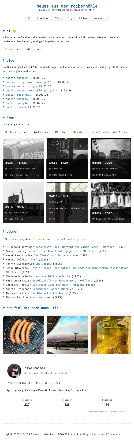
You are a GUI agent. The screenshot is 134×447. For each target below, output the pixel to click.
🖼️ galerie (81, 132)
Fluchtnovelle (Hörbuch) (49, 293)
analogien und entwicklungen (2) (30, 90)
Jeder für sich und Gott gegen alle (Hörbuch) (62, 251)
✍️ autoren (46, 239)
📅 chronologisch (16, 132)
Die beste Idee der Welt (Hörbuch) (58, 285)
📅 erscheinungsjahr (18, 239)
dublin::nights (17, 99)
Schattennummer (40, 297)
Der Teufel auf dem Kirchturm (56, 255)
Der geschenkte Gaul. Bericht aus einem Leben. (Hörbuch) (72, 247)
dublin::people (17, 103)
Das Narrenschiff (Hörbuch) (49, 276)
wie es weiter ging (20, 86)
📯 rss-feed (12, 49)
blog (69, 18)
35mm (57, 18)
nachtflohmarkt (17, 78)
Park (34, 260)
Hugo (86, 434)
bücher (83, 18)
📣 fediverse (36, 49)
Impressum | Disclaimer (106, 434)
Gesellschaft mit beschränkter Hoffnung (62, 281)
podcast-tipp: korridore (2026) (29, 82)
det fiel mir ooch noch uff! (32, 308)
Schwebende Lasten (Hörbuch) (53, 289)
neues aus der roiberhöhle (67, 6)
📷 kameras (42, 132)
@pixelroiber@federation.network (46, 373)
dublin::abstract (18, 95)
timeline (42, 18)
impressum (100, 18)
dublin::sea (14, 107)
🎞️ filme (61, 132)
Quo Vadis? (43, 264)
